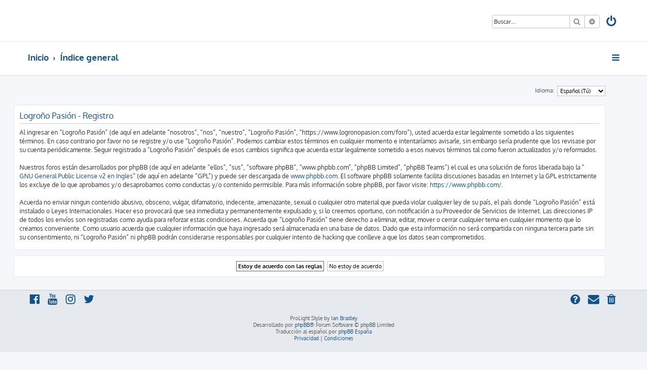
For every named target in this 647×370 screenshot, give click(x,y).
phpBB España (355, 331)
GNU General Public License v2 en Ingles (90, 176)
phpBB (302, 325)
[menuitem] (612, 22)
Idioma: (558, 90)
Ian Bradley (344, 318)
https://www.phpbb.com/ (480, 185)
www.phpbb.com (328, 176)
